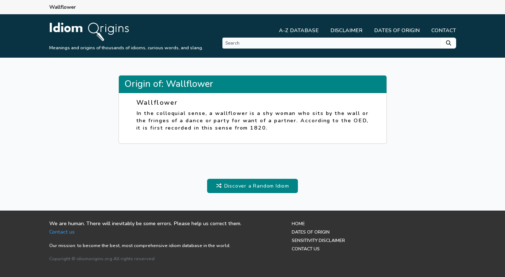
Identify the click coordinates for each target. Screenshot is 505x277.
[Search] (331, 43)
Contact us (62, 231)
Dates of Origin (397, 30)
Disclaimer (346, 30)
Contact (443, 30)
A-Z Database (299, 30)
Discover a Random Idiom (252, 185)
